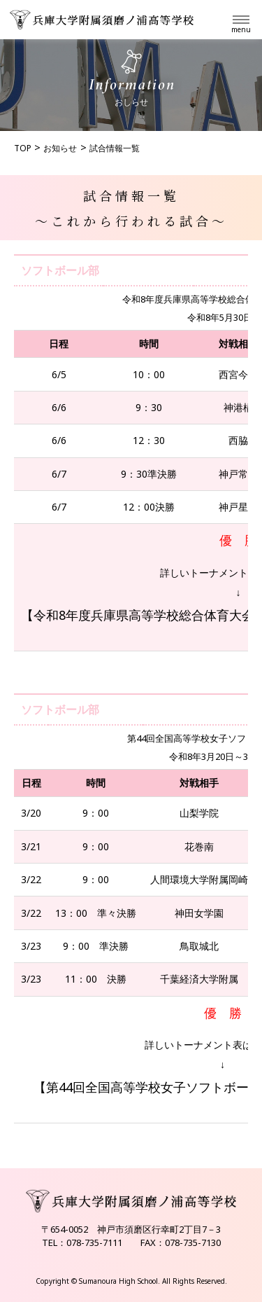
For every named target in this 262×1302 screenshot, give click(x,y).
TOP (22, 148)
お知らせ (60, 148)
